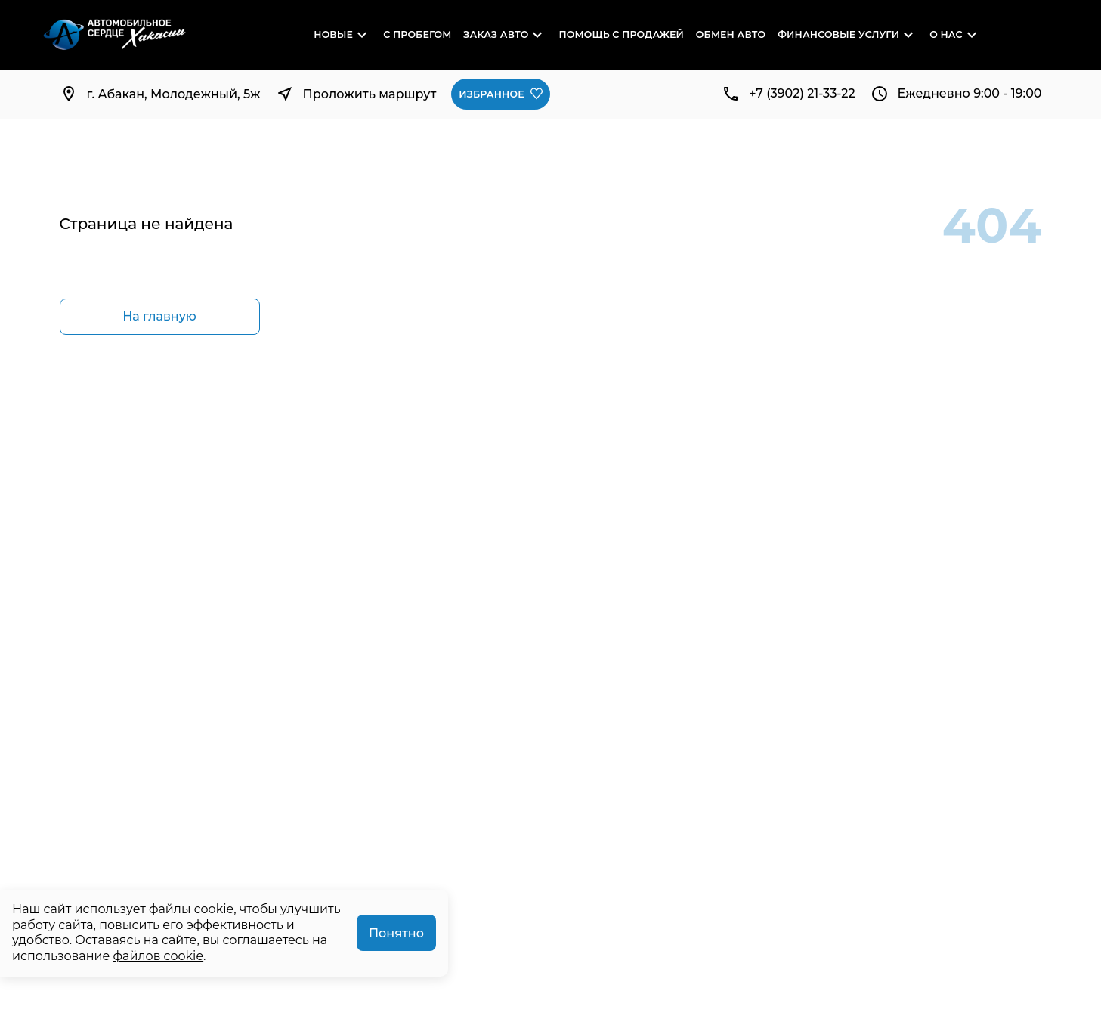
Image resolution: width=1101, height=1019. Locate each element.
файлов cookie (158, 956)
